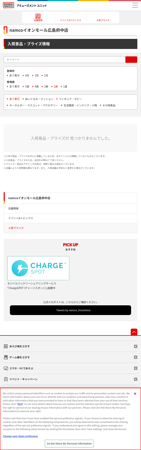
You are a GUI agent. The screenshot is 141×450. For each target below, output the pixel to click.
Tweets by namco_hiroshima (73, 310)
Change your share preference (20, 436)
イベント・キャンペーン (23, 379)
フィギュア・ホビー (70, 99)
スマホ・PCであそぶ (21, 368)
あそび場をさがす (19, 346)
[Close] (135, 394)
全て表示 (14, 75)
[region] (70, 419)
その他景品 (108, 105)
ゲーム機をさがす (19, 357)
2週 (56, 86)
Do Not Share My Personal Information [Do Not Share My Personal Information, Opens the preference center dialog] (69, 443)
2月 (46, 75)
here (20, 404)
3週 (46, 86)
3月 (37, 75)
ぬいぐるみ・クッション (39, 99)
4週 (37, 86)
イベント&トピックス (20, 218)
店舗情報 (13, 208)
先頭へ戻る (134, 332)
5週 (27, 86)
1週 (65, 86)
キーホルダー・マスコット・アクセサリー (33, 105)
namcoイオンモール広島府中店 (29, 198)
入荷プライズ (16, 228)
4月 (27, 75)
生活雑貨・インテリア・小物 (80, 105)
